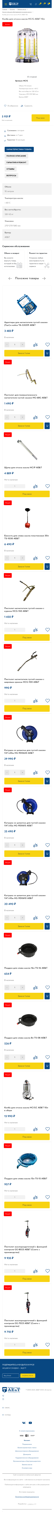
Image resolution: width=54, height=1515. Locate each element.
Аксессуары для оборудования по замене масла (17, 12)
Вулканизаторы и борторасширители (27, 1461)
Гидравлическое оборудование (27, 1458)
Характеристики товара (19, 149)
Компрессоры (27, 1468)
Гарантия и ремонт (16, 162)
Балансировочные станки (27, 1448)
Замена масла (21, 9)
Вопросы (11, 175)
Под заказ (40, 118)
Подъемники (27, 1444)
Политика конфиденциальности (27, 1497)
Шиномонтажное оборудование (27, 1451)
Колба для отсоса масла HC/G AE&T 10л (15, 14)
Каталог (12, 9)
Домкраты (27, 1454)
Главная (4, 9)
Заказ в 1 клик (24, 353)
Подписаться (27, 1375)
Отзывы (10, 169)
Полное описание (16, 156)
